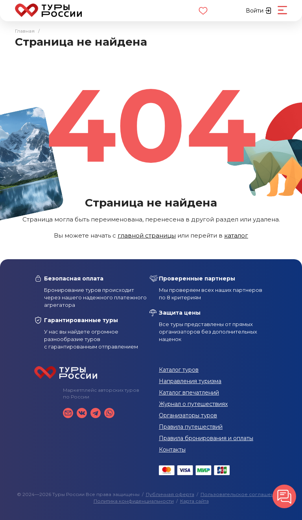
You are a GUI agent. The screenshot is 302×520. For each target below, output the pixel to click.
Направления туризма (190, 381)
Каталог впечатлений (189, 392)
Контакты (172, 449)
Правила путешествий (191, 426)
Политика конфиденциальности (134, 501)
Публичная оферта (170, 494)
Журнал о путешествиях (193, 404)
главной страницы (147, 235)
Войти (258, 10)
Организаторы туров (188, 415)
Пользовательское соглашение (240, 494)
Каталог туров (179, 369)
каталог (236, 235)
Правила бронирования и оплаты (206, 438)
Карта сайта (194, 501)
